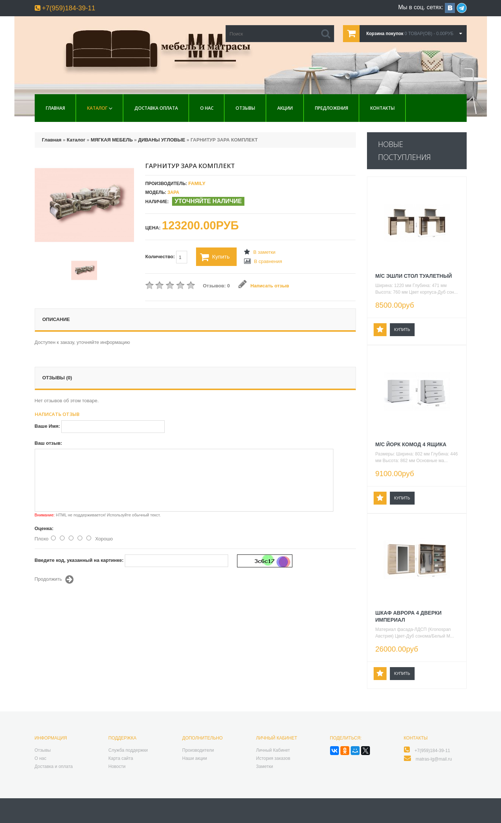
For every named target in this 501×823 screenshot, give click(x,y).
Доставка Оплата (156, 108)
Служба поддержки (128, 750)
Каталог (97, 108)
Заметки (264, 766)
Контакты (382, 108)
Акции (285, 108)
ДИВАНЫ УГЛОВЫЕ (161, 140)
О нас (206, 108)
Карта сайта (121, 758)
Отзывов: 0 (216, 285)
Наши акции (194, 758)
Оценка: (44, 528)
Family (196, 183)
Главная (55, 108)
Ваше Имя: (47, 426)
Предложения (331, 108)
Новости (117, 766)
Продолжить (54, 579)
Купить (215, 257)
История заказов (273, 758)
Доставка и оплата (54, 766)
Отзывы (245, 108)
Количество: (166, 257)
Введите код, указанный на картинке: (79, 560)
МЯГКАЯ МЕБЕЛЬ (112, 140)
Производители (198, 750)
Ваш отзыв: (48, 443)
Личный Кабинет (273, 750)
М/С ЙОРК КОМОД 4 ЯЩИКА (411, 444)
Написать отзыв (264, 285)
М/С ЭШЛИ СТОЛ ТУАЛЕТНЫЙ (413, 276)
